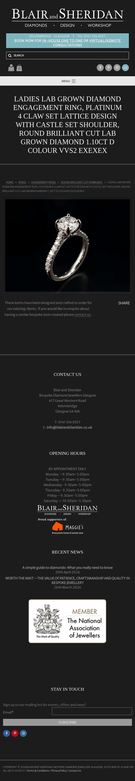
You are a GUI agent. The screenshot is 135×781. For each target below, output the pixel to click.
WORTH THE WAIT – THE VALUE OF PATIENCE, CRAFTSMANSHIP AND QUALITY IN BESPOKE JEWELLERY (67, 580)
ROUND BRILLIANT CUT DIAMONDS (81, 182)
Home (9, 182)
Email (8, 712)
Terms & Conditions (38, 770)
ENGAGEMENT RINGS (43, 182)
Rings (22, 182)
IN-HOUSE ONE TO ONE (62, 41)
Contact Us (74, 770)
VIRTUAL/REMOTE (105, 41)
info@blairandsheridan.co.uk (69, 427)
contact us (82, 315)
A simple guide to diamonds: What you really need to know (67, 568)
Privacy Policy (58, 770)
